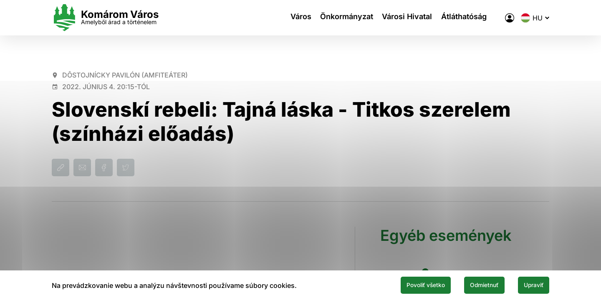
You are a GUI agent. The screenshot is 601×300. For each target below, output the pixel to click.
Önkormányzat (345, 17)
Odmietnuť (470, 284)
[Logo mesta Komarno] (105, 17)
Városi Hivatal (409, 17)
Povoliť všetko (401, 284)
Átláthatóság (469, 17)
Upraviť (529, 284)
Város (295, 17)
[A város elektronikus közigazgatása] (509, 17)
